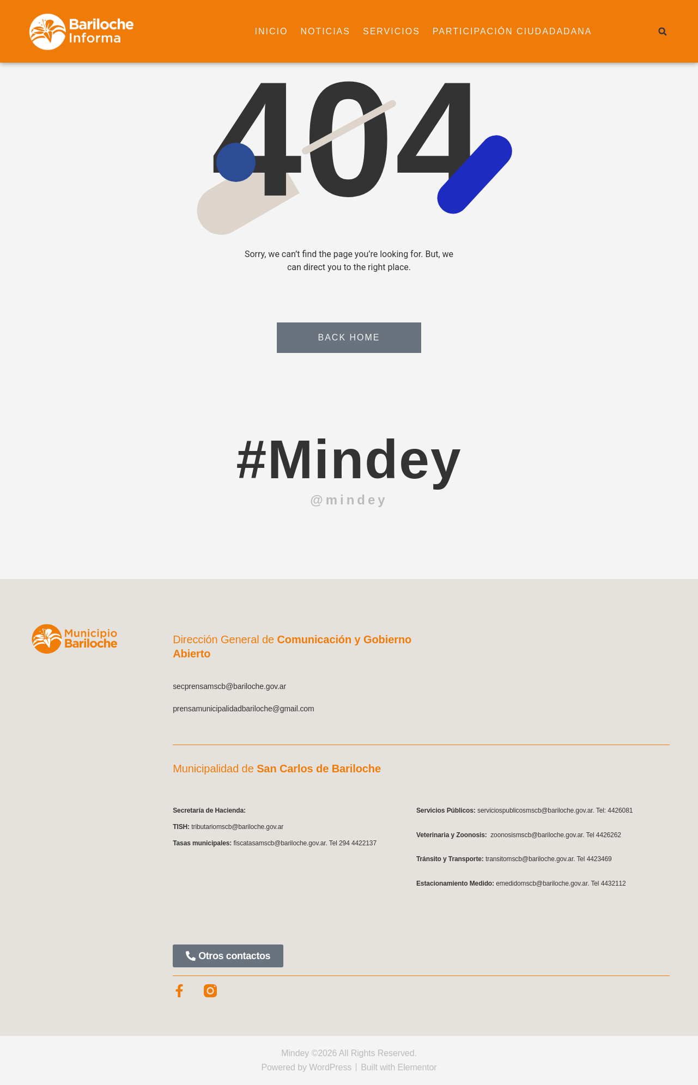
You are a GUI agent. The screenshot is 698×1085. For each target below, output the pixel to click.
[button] (662, 31)
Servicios (391, 31)
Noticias (325, 31)
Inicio (271, 31)
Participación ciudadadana (512, 31)
